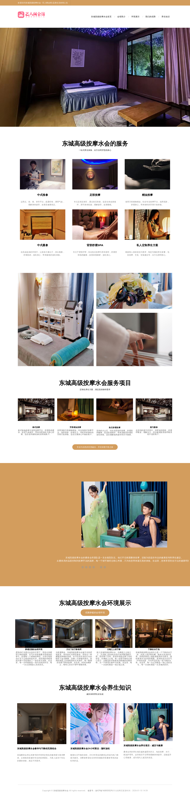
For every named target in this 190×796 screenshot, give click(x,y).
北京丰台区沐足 (102, 795)
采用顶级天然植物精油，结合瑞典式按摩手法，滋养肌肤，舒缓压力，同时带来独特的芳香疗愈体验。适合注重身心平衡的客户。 (75, 432)
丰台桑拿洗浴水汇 (63, 795)
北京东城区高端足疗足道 (115, 795)
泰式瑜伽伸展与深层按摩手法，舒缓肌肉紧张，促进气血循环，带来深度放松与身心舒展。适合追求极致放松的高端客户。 (36, 432)
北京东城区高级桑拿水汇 (89, 795)
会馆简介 (121, 16)
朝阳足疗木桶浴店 (144, 795)
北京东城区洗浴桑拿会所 (131, 795)
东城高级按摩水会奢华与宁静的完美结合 (36, 748)
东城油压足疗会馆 (156, 795)
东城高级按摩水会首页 (101, 16)
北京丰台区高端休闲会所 (50, 795)
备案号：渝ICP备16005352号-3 (101, 791)
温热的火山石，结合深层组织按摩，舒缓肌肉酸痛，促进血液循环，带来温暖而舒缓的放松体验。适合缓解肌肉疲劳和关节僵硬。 (114, 432)
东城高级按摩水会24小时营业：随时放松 (90, 748)
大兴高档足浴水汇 (75, 795)
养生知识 (166, 16)
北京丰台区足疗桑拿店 (35, 795)
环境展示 (135, 16)
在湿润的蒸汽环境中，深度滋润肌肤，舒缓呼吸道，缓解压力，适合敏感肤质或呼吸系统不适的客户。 (154, 432)
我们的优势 (150, 16)
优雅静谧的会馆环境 (95, 612)
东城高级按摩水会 (61, 791)
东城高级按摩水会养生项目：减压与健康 (143, 745)
